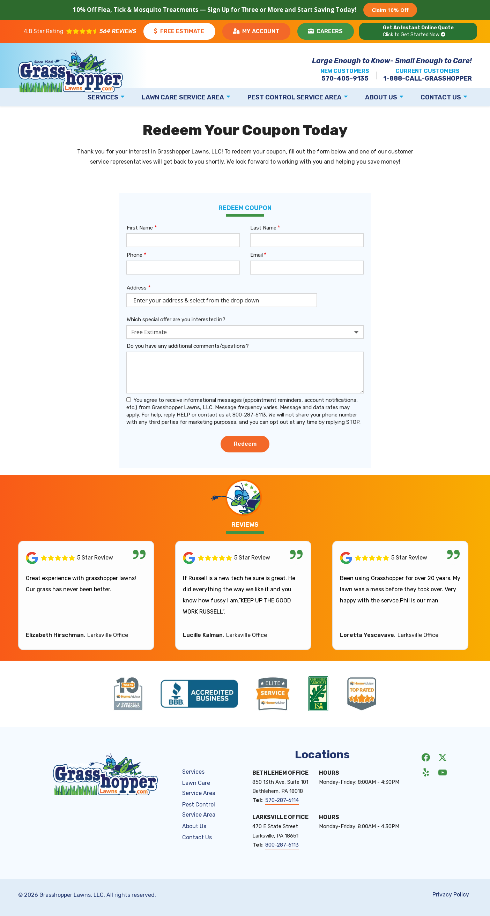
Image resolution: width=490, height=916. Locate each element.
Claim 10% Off (390, 9)
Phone (134, 255)
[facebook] (426, 757)
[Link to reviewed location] (86, 558)
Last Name (263, 228)
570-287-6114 (282, 800)
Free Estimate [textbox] (149, 332)
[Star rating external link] (80, 31)
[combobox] (245, 332)
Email (256, 255)
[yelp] (426, 772)
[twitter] (442, 757)
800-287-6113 (282, 845)
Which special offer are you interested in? (176, 319)
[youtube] (442, 772)
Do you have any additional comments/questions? (188, 346)
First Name (140, 228)
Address (137, 288)
